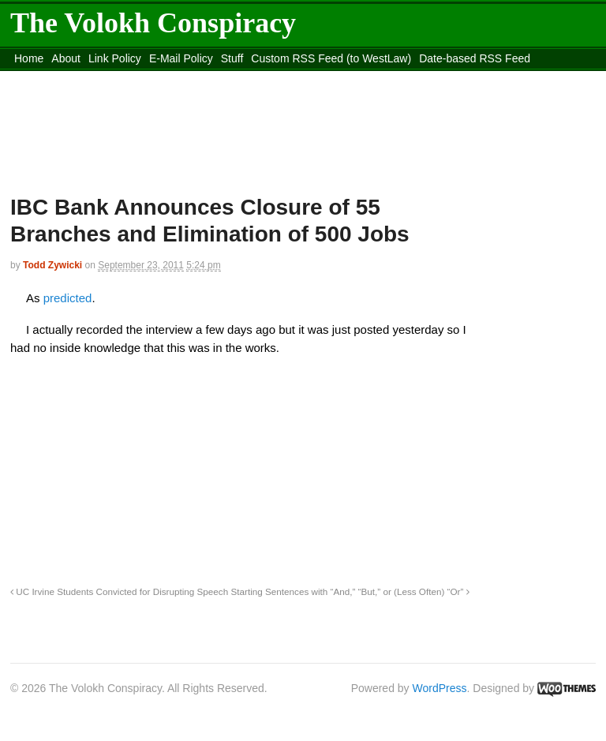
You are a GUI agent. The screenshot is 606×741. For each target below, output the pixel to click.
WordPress (440, 688)
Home (28, 58)
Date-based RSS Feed (474, 58)
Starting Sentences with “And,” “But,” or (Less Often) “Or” (349, 591)
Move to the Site (264, 78)
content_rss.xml (134, 78)
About (65, 58)
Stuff (232, 58)
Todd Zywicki (52, 265)
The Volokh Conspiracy (153, 23)
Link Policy (114, 58)
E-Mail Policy (181, 58)
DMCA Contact (51, 78)
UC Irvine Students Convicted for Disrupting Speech (119, 591)
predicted (67, 298)
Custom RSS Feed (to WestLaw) (331, 58)
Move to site (404, 78)
